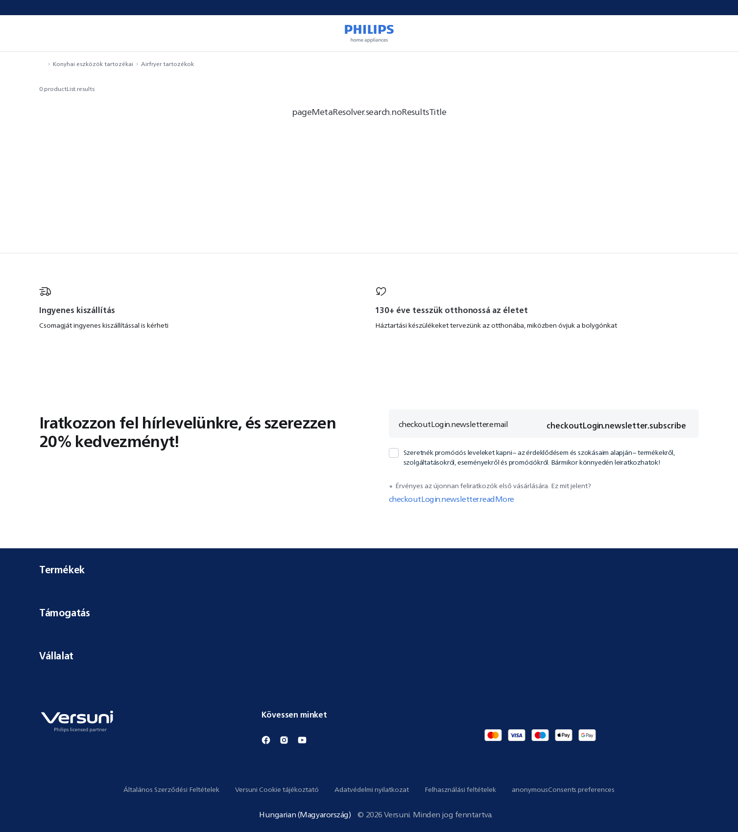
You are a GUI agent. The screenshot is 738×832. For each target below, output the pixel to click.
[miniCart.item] (716, 33)
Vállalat (369, 655)
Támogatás (369, 612)
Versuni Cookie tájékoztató (277, 789)
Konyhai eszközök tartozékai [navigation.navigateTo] (93, 63)
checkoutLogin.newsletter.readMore (451, 499)
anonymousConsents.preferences (563, 789)
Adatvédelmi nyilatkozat (371, 789)
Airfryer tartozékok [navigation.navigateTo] (167, 63)
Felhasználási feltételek (460, 789)
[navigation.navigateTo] (42, 63)
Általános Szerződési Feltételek (171, 789)
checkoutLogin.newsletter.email (453, 424)
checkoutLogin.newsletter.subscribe (616, 425)
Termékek (369, 569)
